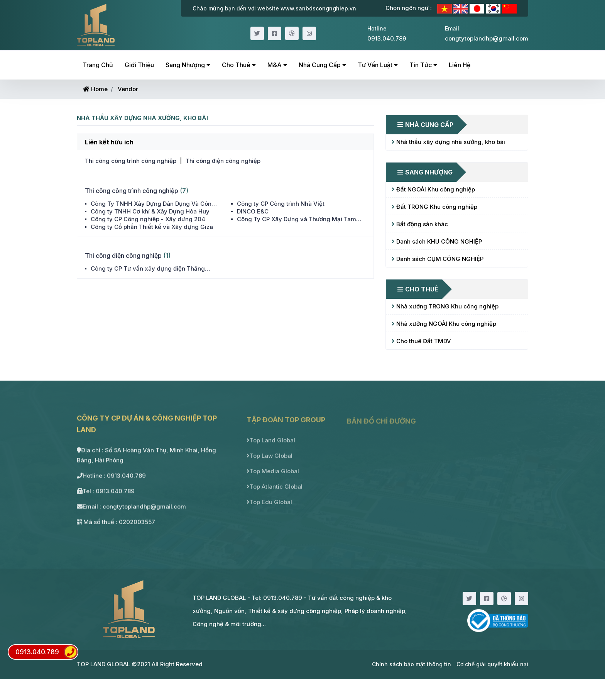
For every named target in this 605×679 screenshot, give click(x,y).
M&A (277, 65)
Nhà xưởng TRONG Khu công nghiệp (445, 306)
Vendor (128, 89)
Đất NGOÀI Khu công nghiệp (433, 189)
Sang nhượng (188, 65)
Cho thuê (239, 65)
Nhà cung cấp (322, 65)
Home (95, 89)
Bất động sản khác (420, 224)
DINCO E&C (253, 211)
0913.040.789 (46, 652)
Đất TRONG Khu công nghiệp (434, 206)
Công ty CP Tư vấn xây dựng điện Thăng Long (148, 269)
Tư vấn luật (378, 65)
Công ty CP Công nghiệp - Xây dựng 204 (148, 219)
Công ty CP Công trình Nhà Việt (280, 203)
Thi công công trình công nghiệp (130, 160)
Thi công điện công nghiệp (223, 160)
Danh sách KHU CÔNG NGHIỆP (437, 241)
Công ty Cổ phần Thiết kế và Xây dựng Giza (152, 226)
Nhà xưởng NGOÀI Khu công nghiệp (444, 323)
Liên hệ (459, 65)
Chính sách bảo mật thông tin (411, 664)
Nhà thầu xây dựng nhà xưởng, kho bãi (448, 142)
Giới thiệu (139, 65)
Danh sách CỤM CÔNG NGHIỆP (437, 258)
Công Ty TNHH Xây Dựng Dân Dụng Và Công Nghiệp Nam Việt (153, 204)
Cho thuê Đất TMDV (421, 341)
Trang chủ (98, 65)
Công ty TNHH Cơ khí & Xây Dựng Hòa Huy (150, 211)
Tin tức (423, 65)
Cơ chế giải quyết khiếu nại (492, 664)
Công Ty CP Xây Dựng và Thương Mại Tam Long (296, 219)
